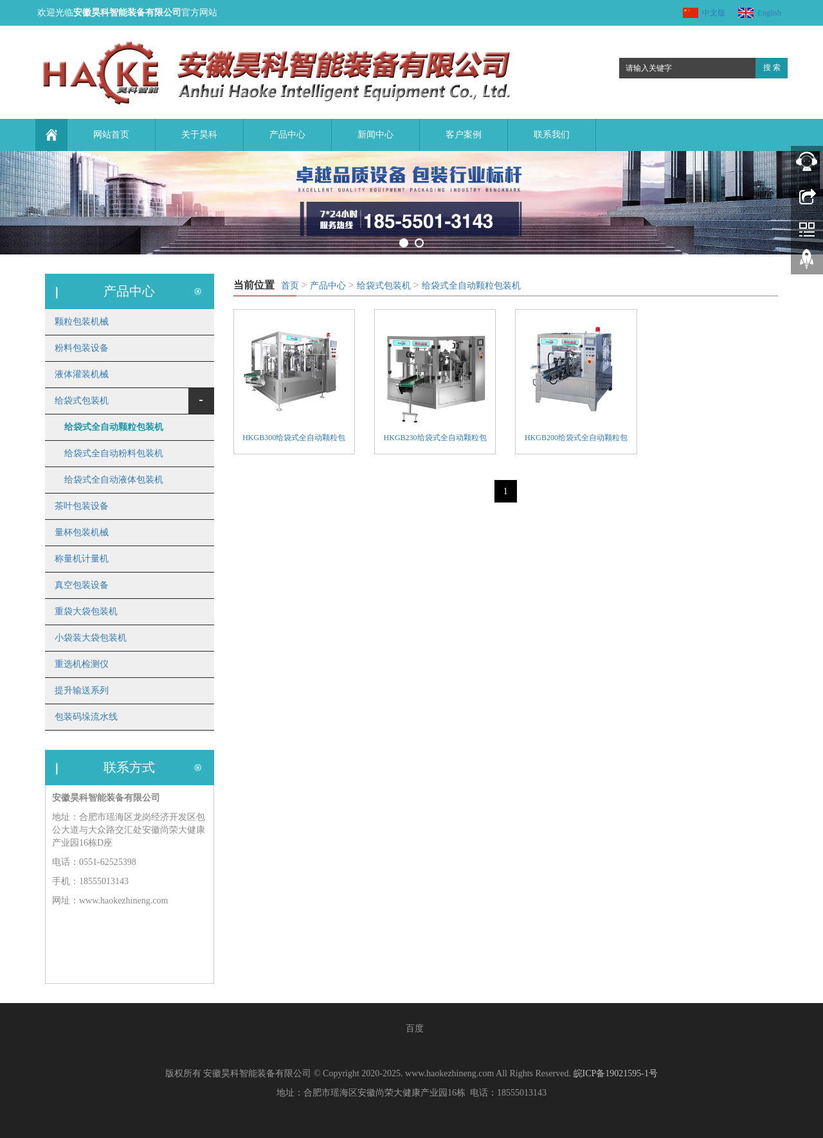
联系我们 (552, 134)
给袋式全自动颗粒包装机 (471, 285)
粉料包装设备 (82, 348)
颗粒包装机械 (82, 321)
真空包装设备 (82, 585)
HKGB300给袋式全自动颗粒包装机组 (293, 439)
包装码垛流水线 (86, 717)
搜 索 (772, 67)
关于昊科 (199, 134)
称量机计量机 (82, 559)
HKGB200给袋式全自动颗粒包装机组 (576, 439)
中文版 (713, 12)
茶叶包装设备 (82, 506)
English (769, 12)
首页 (290, 285)
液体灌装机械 (82, 374)
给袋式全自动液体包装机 (113, 480)
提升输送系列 (82, 690)
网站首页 (111, 134)
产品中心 (287, 134)
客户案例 (464, 134)
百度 (415, 1028)
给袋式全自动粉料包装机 (113, 453)
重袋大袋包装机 (86, 611)
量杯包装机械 (82, 532)
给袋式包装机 (384, 285)
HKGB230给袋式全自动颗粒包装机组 (435, 439)
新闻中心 (375, 134)
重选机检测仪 (82, 664)
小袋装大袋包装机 (91, 638)
